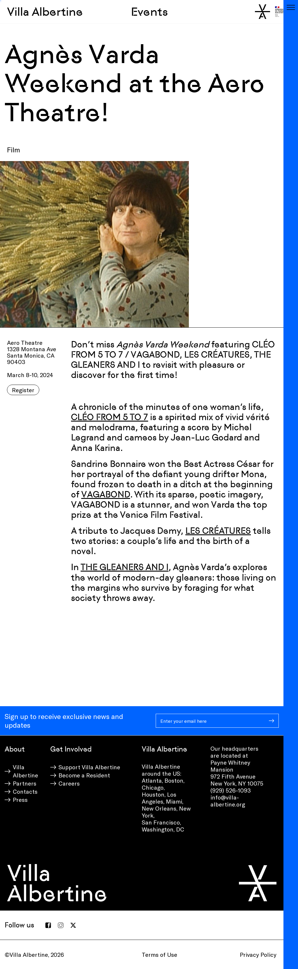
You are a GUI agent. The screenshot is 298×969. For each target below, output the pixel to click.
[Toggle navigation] (290, 7)
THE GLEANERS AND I (124, 567)
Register (23, 389)
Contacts (25, 791)
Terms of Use (159, 954)
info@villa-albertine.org (227, 801)
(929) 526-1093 (230, 790)
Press (20, 799)
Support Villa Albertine (89, 766)
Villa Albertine (45, 12)
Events (149, 12)
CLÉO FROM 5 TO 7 (109, 417)
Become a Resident (84, 775)
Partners (24, 783)
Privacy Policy (258, 954)
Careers (69, 783)
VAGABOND (105, 494)
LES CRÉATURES (218, 530)
